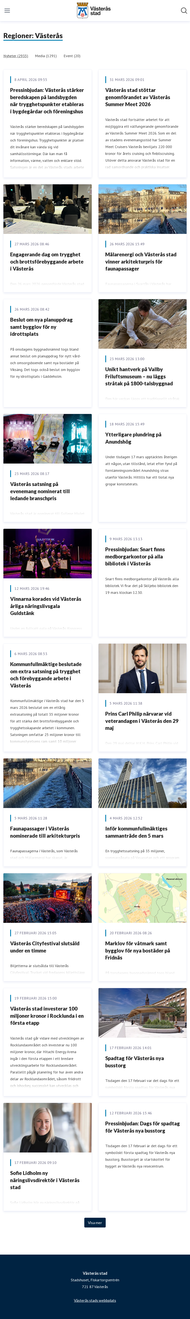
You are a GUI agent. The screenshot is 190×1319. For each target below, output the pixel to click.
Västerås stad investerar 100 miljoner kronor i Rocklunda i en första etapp (47, 1015)
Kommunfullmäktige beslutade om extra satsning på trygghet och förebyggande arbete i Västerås (46, 675)
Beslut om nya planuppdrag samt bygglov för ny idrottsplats (41, 327)
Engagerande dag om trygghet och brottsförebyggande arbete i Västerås (46, 261)
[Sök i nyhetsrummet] (184, 10)
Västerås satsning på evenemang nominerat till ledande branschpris (40, 491)
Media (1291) (46, 55)
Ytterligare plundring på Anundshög (133, 438)
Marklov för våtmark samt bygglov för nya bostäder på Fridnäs (137, 950)
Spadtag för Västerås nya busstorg (134, 1061)
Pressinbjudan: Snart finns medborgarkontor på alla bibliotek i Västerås (135, 556)
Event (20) (72, 55)
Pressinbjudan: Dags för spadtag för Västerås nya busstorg (142, 1127)
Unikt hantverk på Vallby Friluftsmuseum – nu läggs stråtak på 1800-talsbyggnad (139, 376)
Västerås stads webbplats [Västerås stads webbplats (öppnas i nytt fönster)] (95, 1300)
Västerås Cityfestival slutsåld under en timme (44, 947)
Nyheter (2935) (15, 55)
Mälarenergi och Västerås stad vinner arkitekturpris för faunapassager (140, 261)
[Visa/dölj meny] (7, 10)
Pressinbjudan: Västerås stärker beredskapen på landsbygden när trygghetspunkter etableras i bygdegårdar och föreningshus (47, 100)
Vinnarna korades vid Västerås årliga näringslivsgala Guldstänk (45, 606)
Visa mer (95, 1222)
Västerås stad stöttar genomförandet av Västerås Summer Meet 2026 (137, 97)
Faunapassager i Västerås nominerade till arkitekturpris (45, 832)
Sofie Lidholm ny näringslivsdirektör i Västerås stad (44, 1180)
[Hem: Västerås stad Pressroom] (93, 11)
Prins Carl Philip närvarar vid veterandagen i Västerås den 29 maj (142, 721)
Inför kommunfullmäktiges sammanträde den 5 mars (136, 832)
